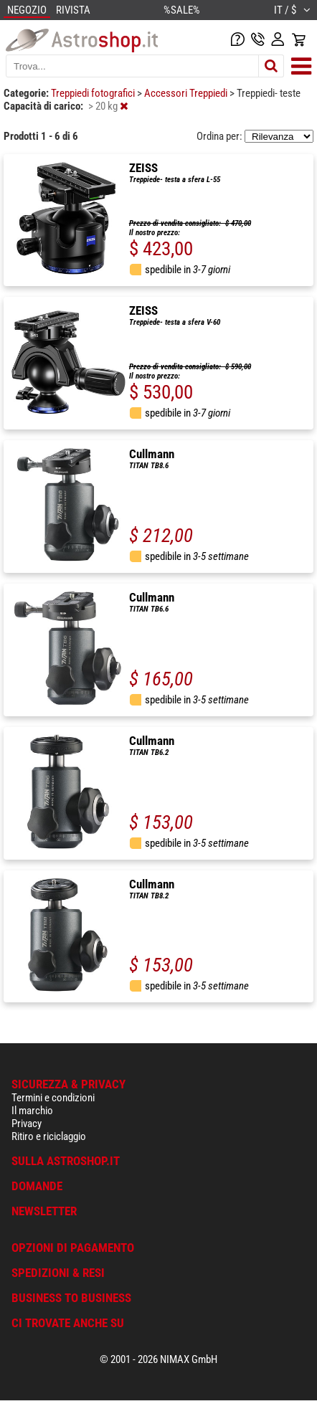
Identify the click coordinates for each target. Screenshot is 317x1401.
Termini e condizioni (53, 1097)
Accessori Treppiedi (187, 93)
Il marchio (32, 1110)
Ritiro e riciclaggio (48, 1136)
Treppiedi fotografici (94, 93)
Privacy (26, 1123)
